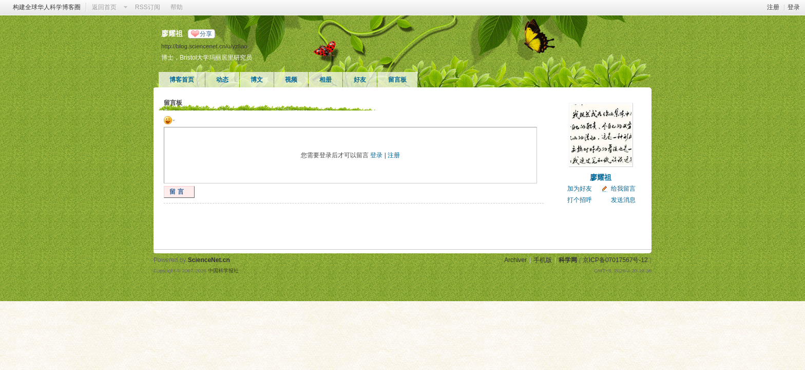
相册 (325, 79)
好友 (360, 79)
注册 (773, 7)
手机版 (542, 260)
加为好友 (579, 188)
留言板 (397, 79)
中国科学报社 (223, 270)
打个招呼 (579, 199)
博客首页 (181, 79)
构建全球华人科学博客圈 (47, 7)
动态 (222, 79)
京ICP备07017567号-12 (615, 260)
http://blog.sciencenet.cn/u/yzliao (204, 46)
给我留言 (623, 188)
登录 (794, 7)
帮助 (176, 7)
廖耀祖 (600, 177)
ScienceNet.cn (209, 260)
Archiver (515, 260)
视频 (291, 79)
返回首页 (104, 7)
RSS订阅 (147, 7)
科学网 (568, 260)
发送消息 (623, 199)
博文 (257, 79)
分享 (206, 34)
